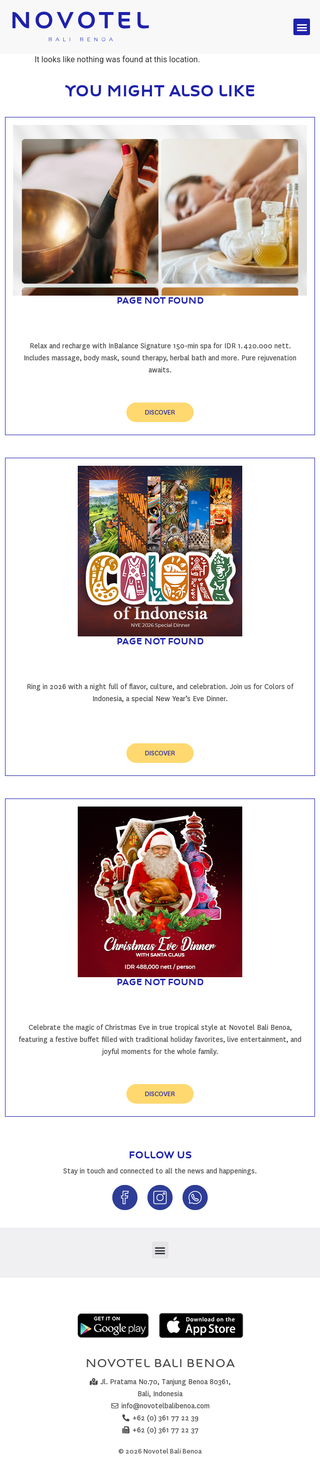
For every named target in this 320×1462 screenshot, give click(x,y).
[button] (301, 27)
